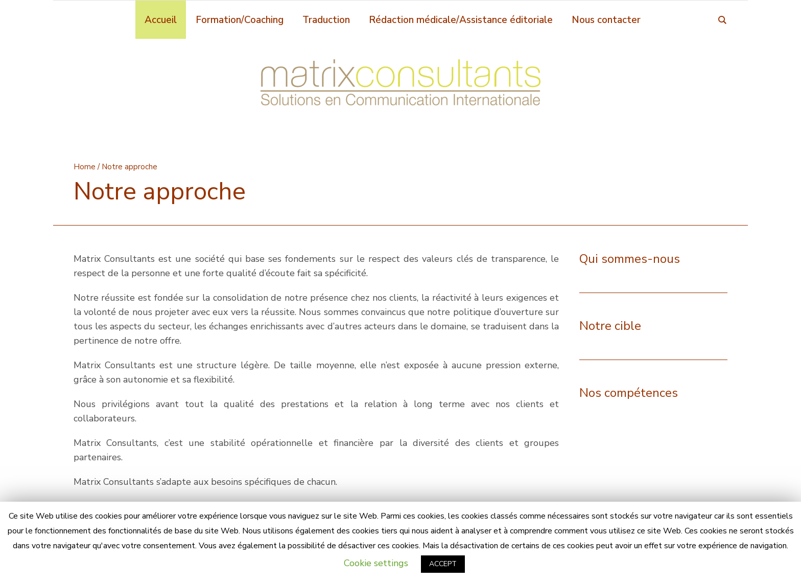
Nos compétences (628, 393)
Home (85, 167)
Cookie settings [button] (376, 563)
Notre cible (610, 326)
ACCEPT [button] (443, 564)
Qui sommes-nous (629, 259)
